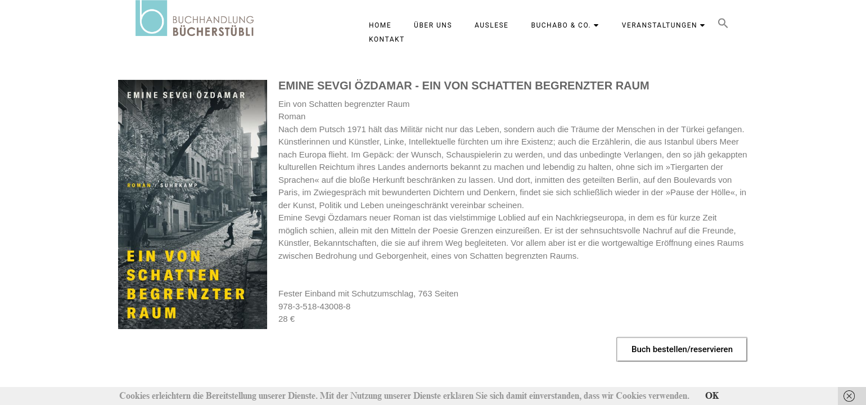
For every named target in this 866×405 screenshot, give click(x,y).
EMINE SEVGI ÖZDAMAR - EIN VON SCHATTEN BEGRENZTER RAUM (464, 85)
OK (712, 396)
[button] (723, 25)
